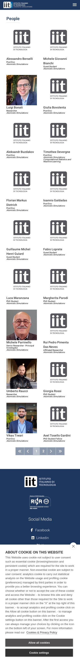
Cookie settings (39, 652)
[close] (73, 546)
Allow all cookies (39, 642)
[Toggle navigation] (74, 5)
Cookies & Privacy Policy (41, 632)
